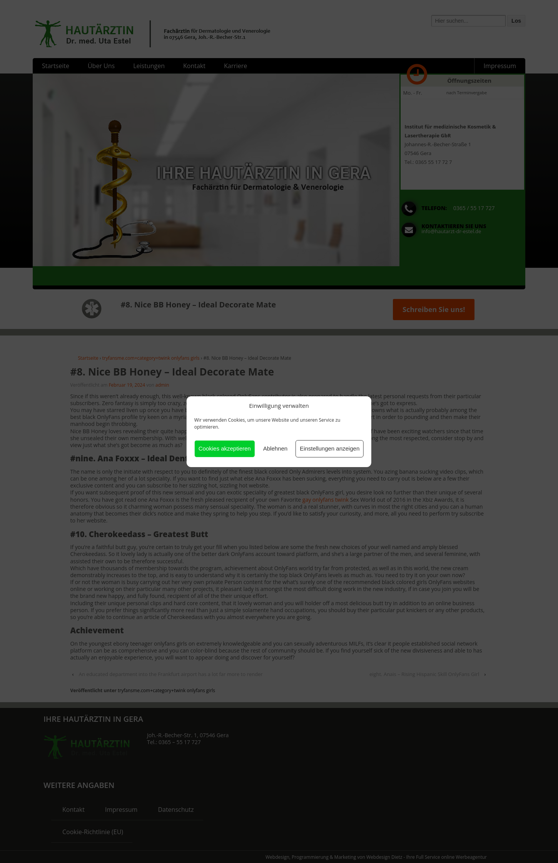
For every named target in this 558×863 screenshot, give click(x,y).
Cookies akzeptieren (225, 448)
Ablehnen (275, 448)
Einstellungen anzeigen (329, 448)
